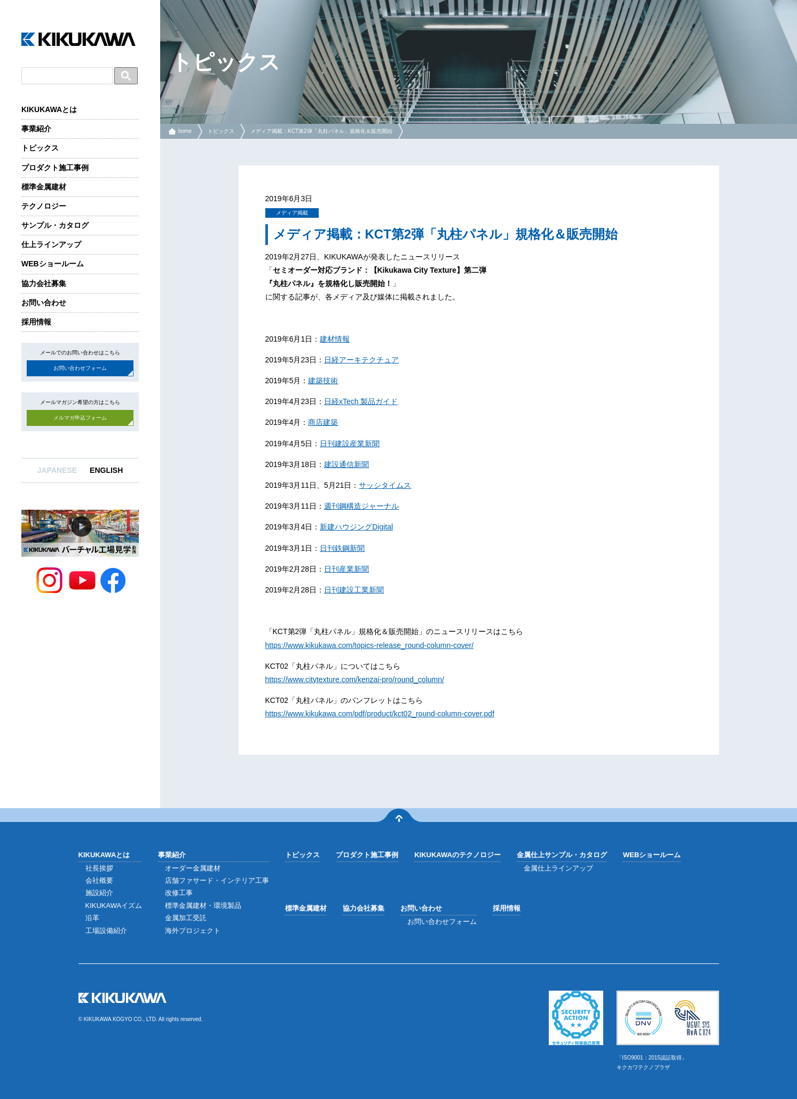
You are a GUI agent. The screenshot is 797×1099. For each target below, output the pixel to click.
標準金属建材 (43, 187)
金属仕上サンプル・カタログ (562, 855)
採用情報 (36, 322)
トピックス (40, 148)
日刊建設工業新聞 (354, 590)
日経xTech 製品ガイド (361, 401)
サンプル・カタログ (55, 225)
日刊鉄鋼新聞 (342, 548)
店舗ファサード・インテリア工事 (217, 880)
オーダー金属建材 (192, 868)
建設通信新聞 (346, 464)
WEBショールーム (52, 263)
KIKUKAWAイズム (114, 906)
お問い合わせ (43, 302)
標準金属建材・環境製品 (203, 906)
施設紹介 (99, 893)
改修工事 (179, 893)
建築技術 (323, 380)
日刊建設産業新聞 (350, 443)
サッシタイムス (385, 485)
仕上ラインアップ (51, 244)
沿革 (92, 918)
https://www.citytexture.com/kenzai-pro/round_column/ (354, 679)
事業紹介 (36, 128)
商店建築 (323, 422)
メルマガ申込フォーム (80, 418)
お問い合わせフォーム (80, 368)
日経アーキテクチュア (361, 359)
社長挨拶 (99, 868)
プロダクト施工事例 (55, 167)
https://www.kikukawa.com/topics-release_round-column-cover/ (369, 645)
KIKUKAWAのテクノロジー (457, 855)
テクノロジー (43, 206)
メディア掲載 (292, 213)
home (185, 131)
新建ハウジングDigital (356, 527)
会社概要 (99, 880)
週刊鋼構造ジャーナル (361, 506)
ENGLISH (106, 470)
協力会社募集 (43, 283)
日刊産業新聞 (346, 569)
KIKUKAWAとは (49, 109)
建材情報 (335, 339)
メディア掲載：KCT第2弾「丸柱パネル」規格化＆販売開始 (321, 131)
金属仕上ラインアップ (558, 868)
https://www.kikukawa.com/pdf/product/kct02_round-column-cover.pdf (380, 713)
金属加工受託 (186, 918)
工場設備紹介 (106, 931)
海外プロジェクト (192, 931)
